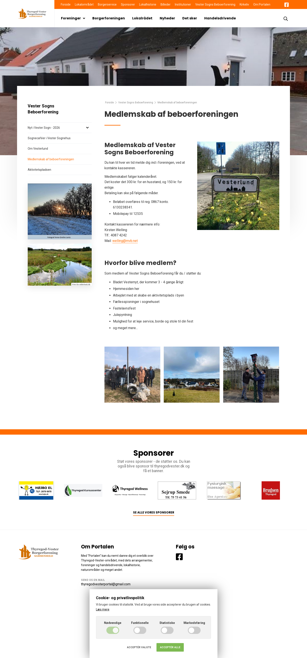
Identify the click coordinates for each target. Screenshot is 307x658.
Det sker (189, 18)
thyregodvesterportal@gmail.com (105, 584)
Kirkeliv (244, 4)
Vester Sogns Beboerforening (215, 4)
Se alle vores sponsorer (153, 512)
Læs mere (102, 609)
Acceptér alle (170, 647)
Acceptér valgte (139, 647)
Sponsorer (128, 4)
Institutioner (183, 4)
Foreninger (73, 18)
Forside (66, 4)
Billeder (166, 4)
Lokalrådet (142, 18)
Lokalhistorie (147, 4)
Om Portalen (261, 4)
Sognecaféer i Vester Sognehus (49, 138)
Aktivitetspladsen (39, 169)
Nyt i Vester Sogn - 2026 (44, 127)
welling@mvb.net (125, 241)
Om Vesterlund (38, 148)
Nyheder (167, 18)
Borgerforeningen (108, 18)
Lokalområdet (84, 4)
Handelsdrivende (220, 18)
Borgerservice (107, 4)
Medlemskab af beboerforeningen (51, 159)
